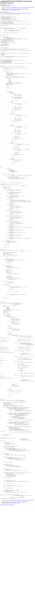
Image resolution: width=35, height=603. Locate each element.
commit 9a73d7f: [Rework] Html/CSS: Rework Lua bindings (19, 599)
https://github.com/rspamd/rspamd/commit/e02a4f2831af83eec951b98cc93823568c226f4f (16, 13)
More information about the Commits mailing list (7, 602)
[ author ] (18, 9)
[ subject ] (15, 9)
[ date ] (10, 9)
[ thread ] (12, 9)
